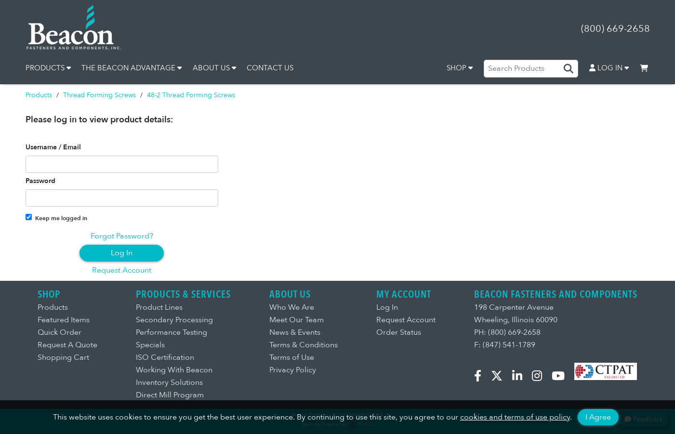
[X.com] (500, 377)
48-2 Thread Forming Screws (191, 95)
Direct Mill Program (170, 395)
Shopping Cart (63, 357)
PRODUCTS (48, 68)
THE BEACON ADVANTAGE (131, 68)
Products (39, 95)
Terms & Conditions (303, 345)
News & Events (294, 332)
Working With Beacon (174, 370)
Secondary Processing (174, 320)
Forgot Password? (122, 236)
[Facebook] (481, 377)
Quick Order (59, 332)
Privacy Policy (292, 370)
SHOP (460, 68)
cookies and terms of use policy (515, 417)
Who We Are (291, 307)
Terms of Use (291, 357)
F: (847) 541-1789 (504, 345)
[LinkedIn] (521, 377)
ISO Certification (165, 357)
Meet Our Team (296, 320)
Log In (121, 253)
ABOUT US (214, 68)
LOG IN (609, 68)
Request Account (121, 270)
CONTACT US (270, 68)
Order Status (398, 332)
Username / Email (53, 147)
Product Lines (159, 307)
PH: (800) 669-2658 (507, 332)
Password (40, 181)
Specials (150, 345)
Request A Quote (67, 345)
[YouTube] (562, 377)
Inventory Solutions (169, 382)
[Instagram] (541, 377)
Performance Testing (171, 332)
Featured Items (64, 320)
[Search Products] (531, 68)
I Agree (598, 417)
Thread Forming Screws (99, 95)
